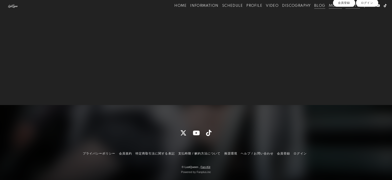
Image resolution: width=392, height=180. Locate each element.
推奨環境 (230, 153)
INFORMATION (195, 14)
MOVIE (326, 14)
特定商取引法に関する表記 (155, 153)
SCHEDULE (223, 14)
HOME (171, 14)
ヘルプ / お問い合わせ (257, 153)
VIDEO (263, 14)
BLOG (310, 14)
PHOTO (343, 14)
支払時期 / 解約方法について (199, 153)
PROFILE (245, 14)
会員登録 (344, 23)
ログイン (367, 23)
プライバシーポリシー (99, 153)
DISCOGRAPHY (287, 14)
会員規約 (125, 153)
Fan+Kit (205, 167)
